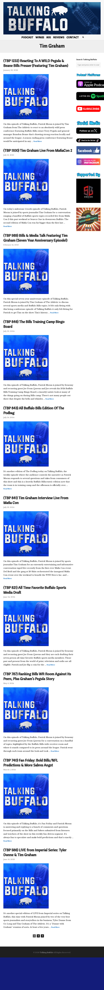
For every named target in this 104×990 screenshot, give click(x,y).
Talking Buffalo (46, 952)
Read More (37, 141)
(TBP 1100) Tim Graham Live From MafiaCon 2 (37, 150)
